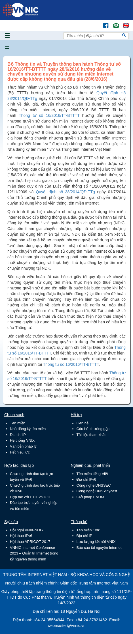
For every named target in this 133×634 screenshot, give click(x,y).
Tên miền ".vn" (88, 530)
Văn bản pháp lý (23, 446)
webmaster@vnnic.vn (66, 625)
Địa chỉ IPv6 (86, 479)
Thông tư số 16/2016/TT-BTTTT (49, 115)
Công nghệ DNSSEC (94, 485)
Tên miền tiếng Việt (92, 474)
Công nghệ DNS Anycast (97, 491)
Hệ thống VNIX (22, 440)
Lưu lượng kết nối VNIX (96, 542)
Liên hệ (82, 423)
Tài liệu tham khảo (92, 435)
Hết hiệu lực (20, 452)
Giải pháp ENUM (90, 497)
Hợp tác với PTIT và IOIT (30, 497)
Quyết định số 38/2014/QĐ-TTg (65, 192)
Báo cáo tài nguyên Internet (99, 547)
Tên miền (17, 423)
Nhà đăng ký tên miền (28, 429)
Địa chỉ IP (18, 435)
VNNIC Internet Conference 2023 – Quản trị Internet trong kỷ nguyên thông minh (34, 553)
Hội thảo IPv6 (21, 536)
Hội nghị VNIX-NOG (26, 530)
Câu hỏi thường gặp (93, 429)
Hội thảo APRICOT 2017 (30, 542)
